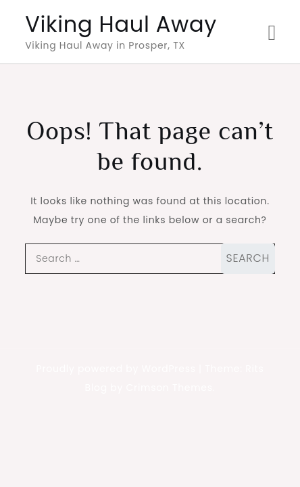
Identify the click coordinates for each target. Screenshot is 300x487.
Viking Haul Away (121, 24)
